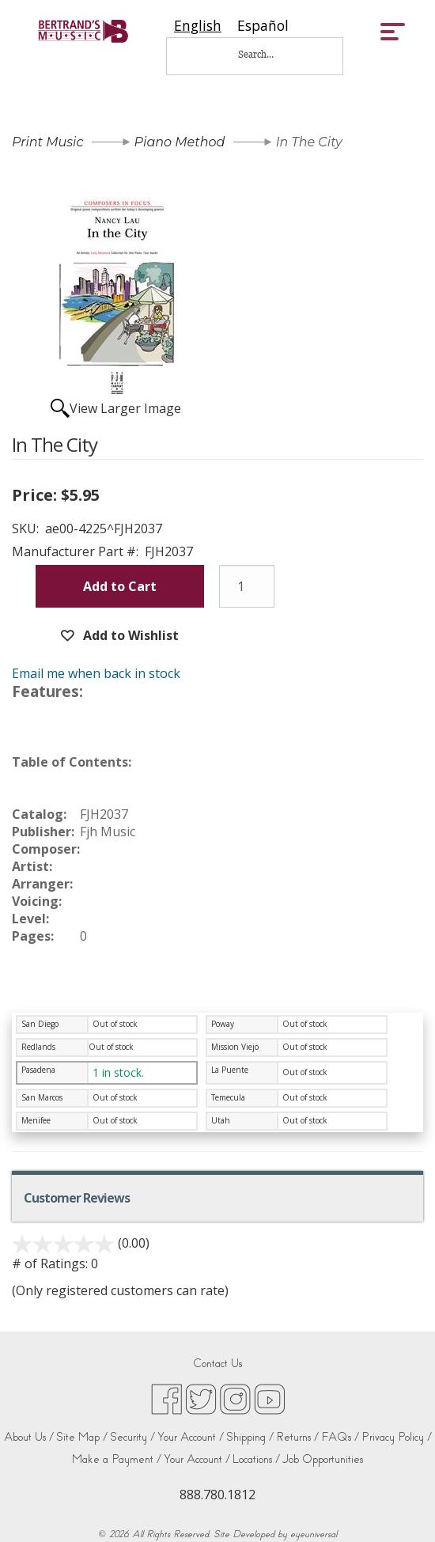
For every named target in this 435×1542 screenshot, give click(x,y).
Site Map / (82, 1437)
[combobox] (197, 26)
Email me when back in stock (96, 673)
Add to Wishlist (129, 635)
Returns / (297, 1437)
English (197, 26)
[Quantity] (246, 586)
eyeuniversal (313, 1534)
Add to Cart (120, 586)
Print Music (47, 142)
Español (263, 26)
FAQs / (340, 1437)
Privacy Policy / (396, 1437)
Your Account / (190, 1437)
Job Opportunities (322, 1459)
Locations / (256, 1459)
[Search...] (266, 54)
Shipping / (250, 1437)
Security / (132, 1437)
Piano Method (179, 142)
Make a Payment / (116, 1459)
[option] (263, 26)
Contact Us (217, 1363)
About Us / (29, 1437)
